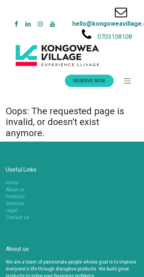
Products (15, 196)
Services (15, 203)
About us (15, 189)
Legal (11, 210)
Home (12, 182)
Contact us (17, 217)
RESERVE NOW (89, 80)
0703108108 (115, 36)
